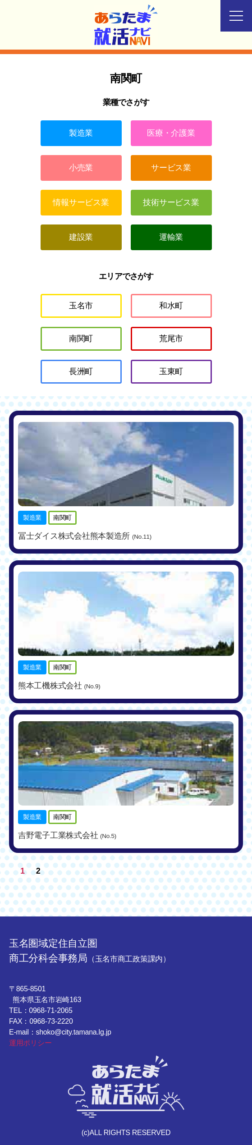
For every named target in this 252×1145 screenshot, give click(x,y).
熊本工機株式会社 (59, 685)
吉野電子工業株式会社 (67, 835)
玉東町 (171, 371)
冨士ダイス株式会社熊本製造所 (84, 535)
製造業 (81, 132)
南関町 (81, 338)
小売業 (81, 167)
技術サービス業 (171, 202)
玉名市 (81, 305)
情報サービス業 (81, 202)
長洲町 (81, 371)
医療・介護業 (171, 132)
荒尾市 (171, 338)
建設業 (81, 237)
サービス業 (171, 167)
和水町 (171, 305)
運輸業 (171, 237)
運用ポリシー (30, 1043)
